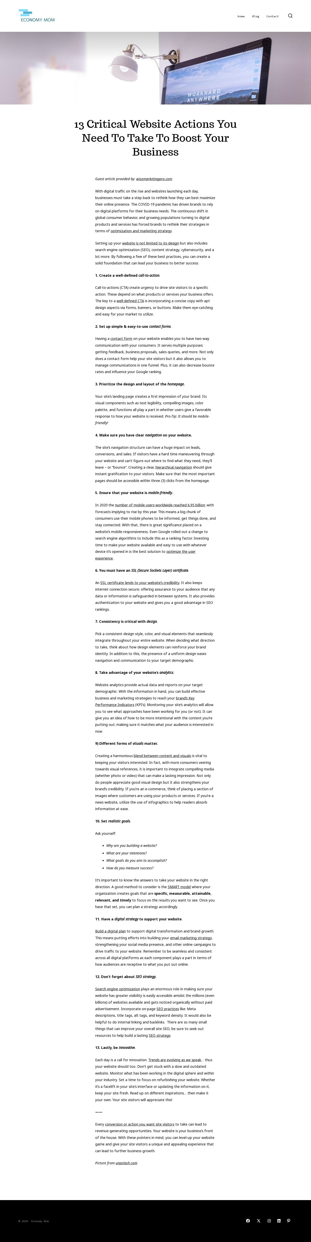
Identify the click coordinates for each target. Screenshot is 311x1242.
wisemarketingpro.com (154, 178)
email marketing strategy (191, 937)
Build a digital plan (110, 931)
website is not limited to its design (150, 243)
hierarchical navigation (174, 467)
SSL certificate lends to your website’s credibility (139, 582)
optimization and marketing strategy (141, 230)
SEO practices (167, 1008)
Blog (255, 16)
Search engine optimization (117, 989)
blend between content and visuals (162, 755)
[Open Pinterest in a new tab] (288, 1221)
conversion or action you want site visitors (139, 1124)
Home (241, 16)
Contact (272, 16)
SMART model (179, 886)
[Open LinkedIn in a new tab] (279, 1221)
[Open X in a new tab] (258, 1221)
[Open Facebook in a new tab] (248, 1221)
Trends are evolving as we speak (174, 1059)
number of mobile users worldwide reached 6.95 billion (160, 505)
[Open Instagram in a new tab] (269, 1221)
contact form (121, 338)
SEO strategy (159, 1035)
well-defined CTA (130, 300)
